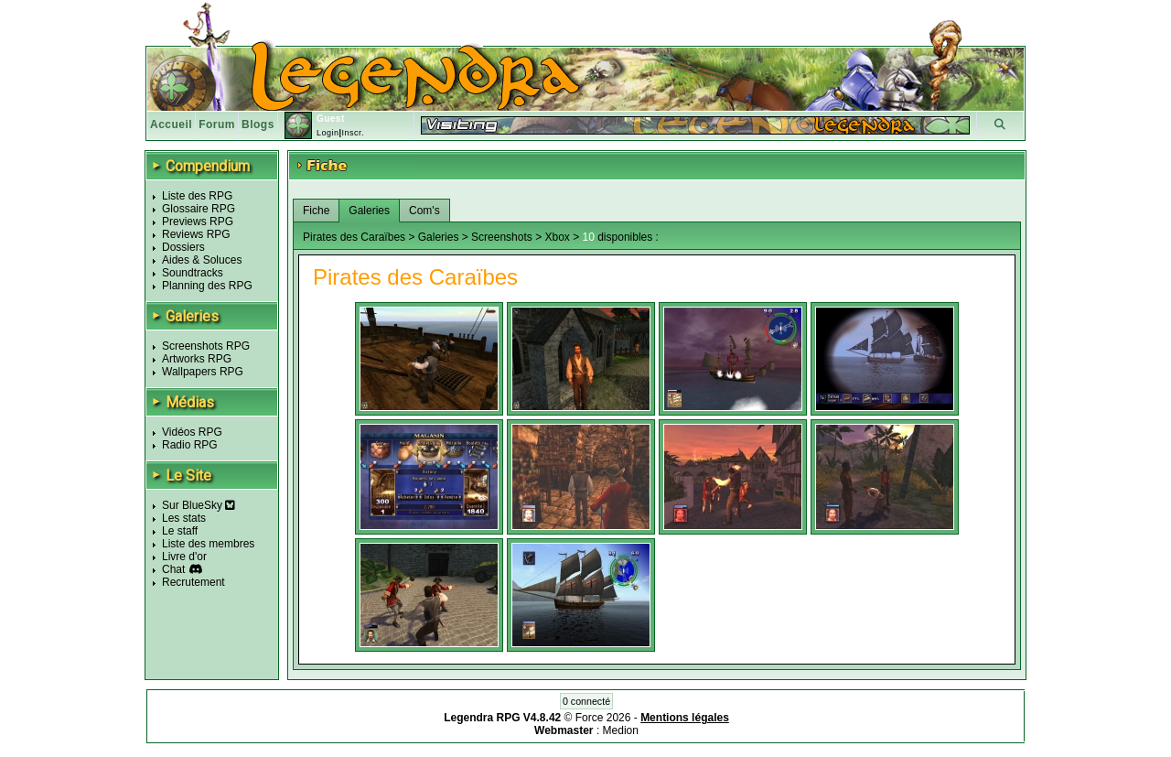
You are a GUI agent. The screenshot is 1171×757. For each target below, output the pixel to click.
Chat (173, 569)
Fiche (316, 210)
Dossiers (183, 247)
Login (328, 132)
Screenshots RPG (206, 346)
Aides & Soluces (202, 260)
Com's (424, 210)
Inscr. (352, 132)
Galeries (369, 210)
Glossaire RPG (198, 208)
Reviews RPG (196, 234)
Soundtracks (192, 272)
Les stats (184, 518)
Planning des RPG (207, 285)
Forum (217, 124)
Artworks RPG (196, 358)
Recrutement (193, 582)
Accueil (171, 124)
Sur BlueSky (198, 505)
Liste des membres (208, 543)
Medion (621, 730)
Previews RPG (197, 221)
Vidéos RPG (192, 432)
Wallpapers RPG (202, 371)
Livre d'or (184, 556)
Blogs (258, 124)
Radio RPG (190, 444)
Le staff (180, 530)
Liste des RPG (197, 195)
